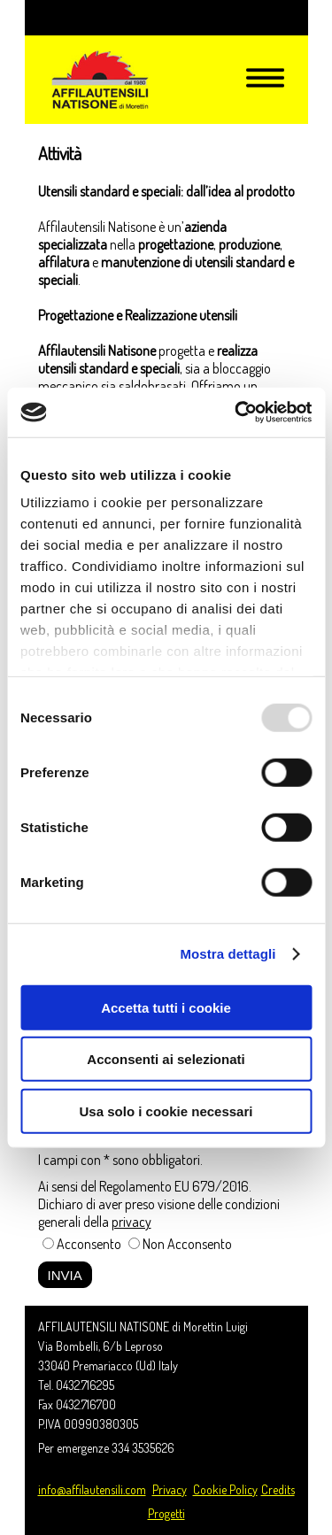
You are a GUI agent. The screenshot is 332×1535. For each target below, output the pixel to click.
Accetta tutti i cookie (166, 1006)
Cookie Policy (225, 1489)
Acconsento (89, 1244)
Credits (278, 1489)
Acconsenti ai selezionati (165, 1059)
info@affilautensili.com (92, 1489)
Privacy (169, 1489)
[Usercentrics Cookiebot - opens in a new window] (236, 412)
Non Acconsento (187, 1244)
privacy (131, 1221)
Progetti (166, 1513)
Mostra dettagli (227, 953)
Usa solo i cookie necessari (166, 1110)
